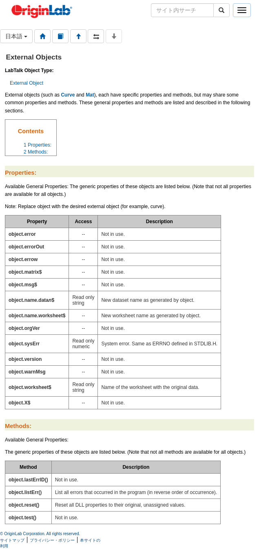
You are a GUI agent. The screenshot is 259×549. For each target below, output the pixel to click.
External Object (26, 83)
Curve (68, 95)
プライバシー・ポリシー (52, 540)
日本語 (16, 36)
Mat (90, 95)
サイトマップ (12, 540)
